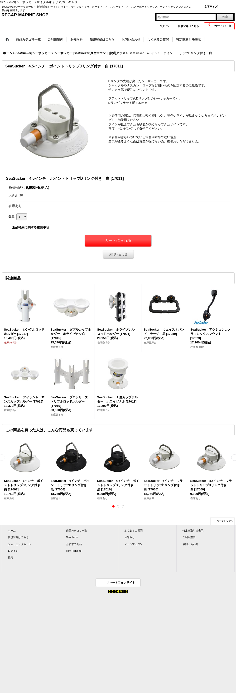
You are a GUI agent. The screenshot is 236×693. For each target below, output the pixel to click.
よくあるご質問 (133, 530)
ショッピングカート (19, 544)
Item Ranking (74, 550)
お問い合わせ (118, 254)
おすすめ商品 (74, 544)
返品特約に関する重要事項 (30, 227)
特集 (10, 557)
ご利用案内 (189, 537)
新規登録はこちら (188, 26)
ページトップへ (225, 521)
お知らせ (129, 537)
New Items (72, 537)
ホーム (12, 530)
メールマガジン (133, 544)
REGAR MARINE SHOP (25, 15)
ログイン (164, 26)
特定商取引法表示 (193, 530)
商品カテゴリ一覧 (76, 530)
